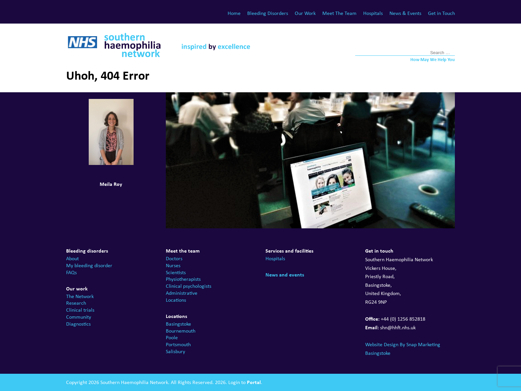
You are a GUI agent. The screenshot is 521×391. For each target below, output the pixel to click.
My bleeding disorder (89, 265)
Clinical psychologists (188, 286)
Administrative (181, 293)
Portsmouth (178, 344)
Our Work (305, 13)
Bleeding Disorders (267, 13)
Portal (254, 382)
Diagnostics (78, 324)
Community (78, 317)
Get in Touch (441, 13)
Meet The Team (339, 13)
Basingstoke (178, 324)
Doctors (174, 258)
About (72, 258)
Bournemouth (180, 331)
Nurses (173, 265)
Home (234, 13)
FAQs (71, 272)
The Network (80, 296)
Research (76, 303)
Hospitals (373, 13)
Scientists (176, 272)
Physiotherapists (183, 279)
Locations (176, 300)
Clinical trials (80, 310)
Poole (172, 337)
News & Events (405, 13)
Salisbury (175, 351)
